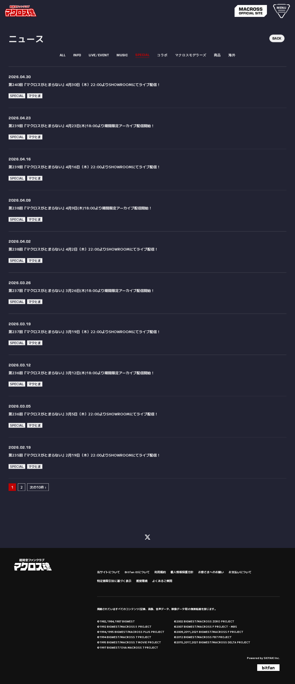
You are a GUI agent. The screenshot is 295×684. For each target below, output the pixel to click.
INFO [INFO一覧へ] (77, 66)
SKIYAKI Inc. (272, 657)
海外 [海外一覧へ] (231, 66)
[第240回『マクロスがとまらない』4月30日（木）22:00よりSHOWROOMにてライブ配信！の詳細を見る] (147, 98)
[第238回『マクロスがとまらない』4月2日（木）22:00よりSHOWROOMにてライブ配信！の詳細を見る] (147, 262)
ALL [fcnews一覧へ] (63, 66)
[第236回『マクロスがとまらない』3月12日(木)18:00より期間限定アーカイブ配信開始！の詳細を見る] (147, 386)
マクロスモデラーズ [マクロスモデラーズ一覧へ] (190, 66)
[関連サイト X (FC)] (147, 536)
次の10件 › (38, 498)
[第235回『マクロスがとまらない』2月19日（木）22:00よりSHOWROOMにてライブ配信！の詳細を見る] (147, 468)
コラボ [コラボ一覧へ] (162, 66)
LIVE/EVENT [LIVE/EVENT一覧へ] (99, 66)
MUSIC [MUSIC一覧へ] (122, 66)
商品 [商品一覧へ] (217, 66)
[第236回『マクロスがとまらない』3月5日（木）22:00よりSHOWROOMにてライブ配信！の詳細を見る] (147, 427)
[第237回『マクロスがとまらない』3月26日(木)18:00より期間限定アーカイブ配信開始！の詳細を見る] (147, 304)
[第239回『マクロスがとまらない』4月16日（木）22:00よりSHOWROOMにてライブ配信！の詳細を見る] (147, 180)
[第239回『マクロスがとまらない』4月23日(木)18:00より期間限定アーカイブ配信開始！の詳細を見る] (147, 139)
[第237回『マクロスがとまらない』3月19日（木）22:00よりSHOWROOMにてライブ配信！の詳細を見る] (147, 345)
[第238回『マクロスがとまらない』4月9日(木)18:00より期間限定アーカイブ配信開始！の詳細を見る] (147, 221)
